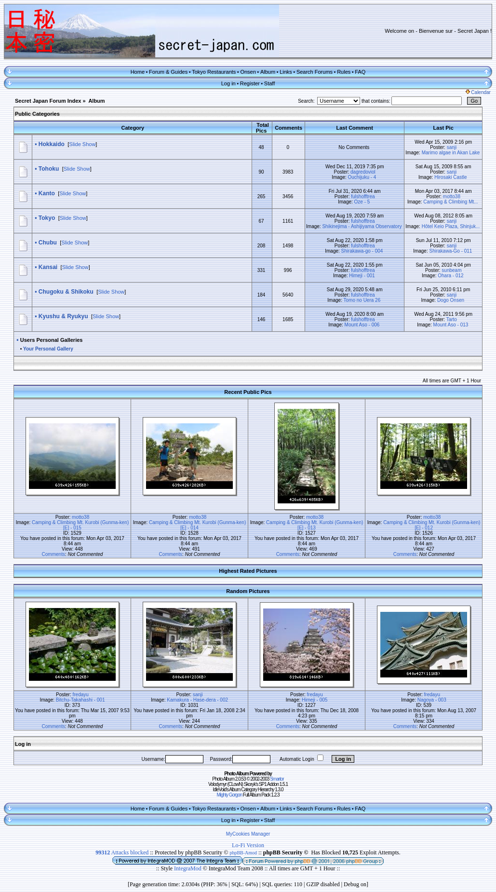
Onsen (247, 72)
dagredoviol (362, 172)
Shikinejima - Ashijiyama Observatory (362, 226)
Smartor (277, 779)
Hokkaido (52, 144)
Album (267, 72)
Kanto (47, 193)
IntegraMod (188, 868)
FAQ (360, 72)
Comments (53, 554)
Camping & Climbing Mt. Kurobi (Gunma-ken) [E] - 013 (314, 525)
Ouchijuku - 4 (362, 177)
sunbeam (451, 270)
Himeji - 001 (362, 275)
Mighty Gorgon (229, 794)
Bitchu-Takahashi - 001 (80, 700)
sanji (452, 147)
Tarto (451, 319)
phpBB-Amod (243, 852)
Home (138, 72)
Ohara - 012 (450, 275)
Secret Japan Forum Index (48, 101)
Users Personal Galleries (51, 340)
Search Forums (314, 72)
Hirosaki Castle (450, 177)
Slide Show (82, 144)
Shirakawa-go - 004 (362, 251)
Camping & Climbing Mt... (450, 201)
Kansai (48, 267)
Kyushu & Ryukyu (63, 316)
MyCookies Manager (248, 834)
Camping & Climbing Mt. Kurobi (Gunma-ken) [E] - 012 (431, 525)
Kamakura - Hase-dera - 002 (197, 700)
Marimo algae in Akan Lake (451, 152)
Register (250, 83)
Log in (228, 83)
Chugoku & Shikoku (66, 291)
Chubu (48, 242)
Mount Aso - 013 (451, 324)
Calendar (478, 92)
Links (286, 72)
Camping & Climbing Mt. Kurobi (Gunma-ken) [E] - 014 (197, 525)
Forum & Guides (168, 72)
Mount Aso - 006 (362, 324)
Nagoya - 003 (431, 700)
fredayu (81, 694)
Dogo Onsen (450, 300)
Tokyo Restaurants (214, 72)
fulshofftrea (363, 196)
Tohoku (49, 168)
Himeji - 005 (314, 700)
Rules (343, 72)
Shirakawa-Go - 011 (450, 251)
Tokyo (47, 218)
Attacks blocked (121, 852)
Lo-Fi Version (248, 845)
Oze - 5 (362, 201)
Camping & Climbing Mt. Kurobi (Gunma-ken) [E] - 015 (80, 525)
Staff (269, 83)
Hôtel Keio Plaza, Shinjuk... (451, 226)
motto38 (451, 196)
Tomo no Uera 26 (362, 300)
